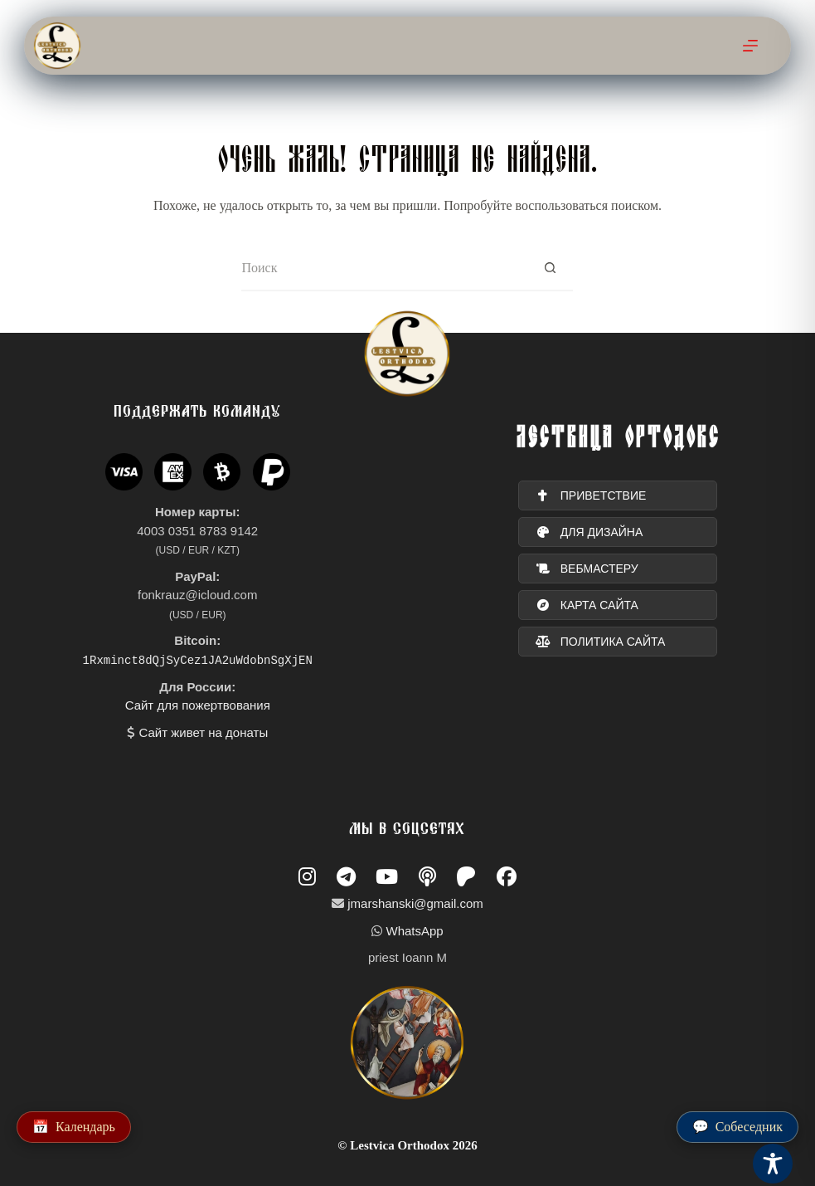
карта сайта (587, 606)
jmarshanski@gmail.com (415, 903)
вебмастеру (587, 569)
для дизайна (589, 532)
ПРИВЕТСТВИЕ (591, 496)
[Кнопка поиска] (550, 268)
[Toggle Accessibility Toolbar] (772, 1163)
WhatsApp (414, 931)
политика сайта (601, 642)
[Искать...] (384, 268)
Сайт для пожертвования (197, 705)
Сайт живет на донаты (203, 732)
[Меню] (750, 45)
